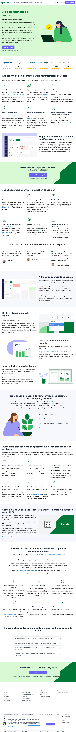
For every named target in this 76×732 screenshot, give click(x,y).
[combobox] (56, 2)
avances (37, 230)
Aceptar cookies (50, 724)
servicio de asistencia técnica (26, 570)
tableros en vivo (6, 207)
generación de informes (20, 376)
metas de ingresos (44, 94)
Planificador (5, 232)
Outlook (13, 226)
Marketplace (54, 234)
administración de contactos (55, 401)
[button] (4, 724)
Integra (53, 228)
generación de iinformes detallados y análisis (51, 351)
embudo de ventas (61, 292)
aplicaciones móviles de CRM (34, 494)
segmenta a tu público (9, 614)
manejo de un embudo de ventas (16, 94)
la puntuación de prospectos (13, 115)
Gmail (9, 226)
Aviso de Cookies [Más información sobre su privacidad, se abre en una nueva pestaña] (32, 725)
